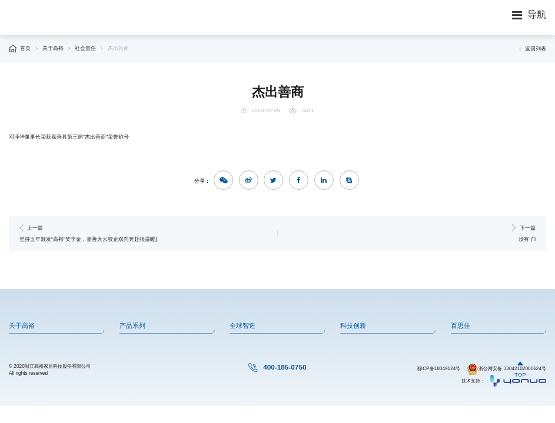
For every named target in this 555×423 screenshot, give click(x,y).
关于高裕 (53, 48)
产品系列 (132, 325)
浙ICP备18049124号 (438, 368)
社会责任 (85, 48)
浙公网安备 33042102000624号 (506, 369)
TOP (520, 369)
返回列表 (532, 48)
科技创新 (353, 325)
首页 (25, 48)
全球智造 (242, 325)
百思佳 (460, 325)
